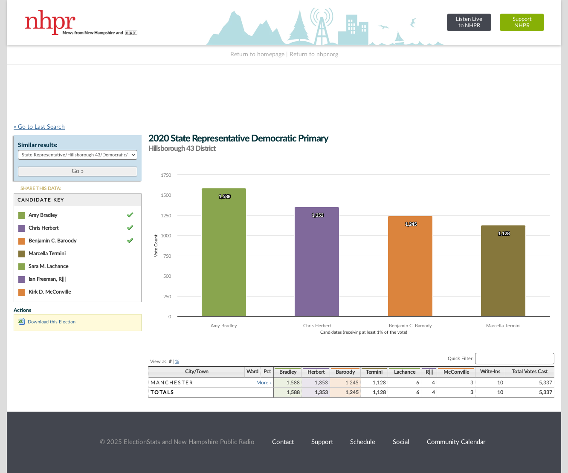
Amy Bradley (43, 215)
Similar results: (38, 145)
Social (401, 442)
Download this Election (46, 322)
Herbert (316, 372)
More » (264, 382)
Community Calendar (456, 442)
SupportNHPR (522, 22)
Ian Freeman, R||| (47, 279)
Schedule (362, 442)
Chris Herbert (43, 228)
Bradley (287, 372)
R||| (429, 372)
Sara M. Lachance (48, 266)
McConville (456, 372)
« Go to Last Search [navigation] (39, 127)
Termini (374, 372)
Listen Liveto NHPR (469, 22)
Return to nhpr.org (314, 55)
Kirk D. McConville (50, 291)
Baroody (345, 372)
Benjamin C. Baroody (52, 240)
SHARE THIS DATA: (40, 188)
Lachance (404, 372)
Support (322, 442)
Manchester (172, 382)
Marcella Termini (47, 253)
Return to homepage (257, 55)
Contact (283, 442)
